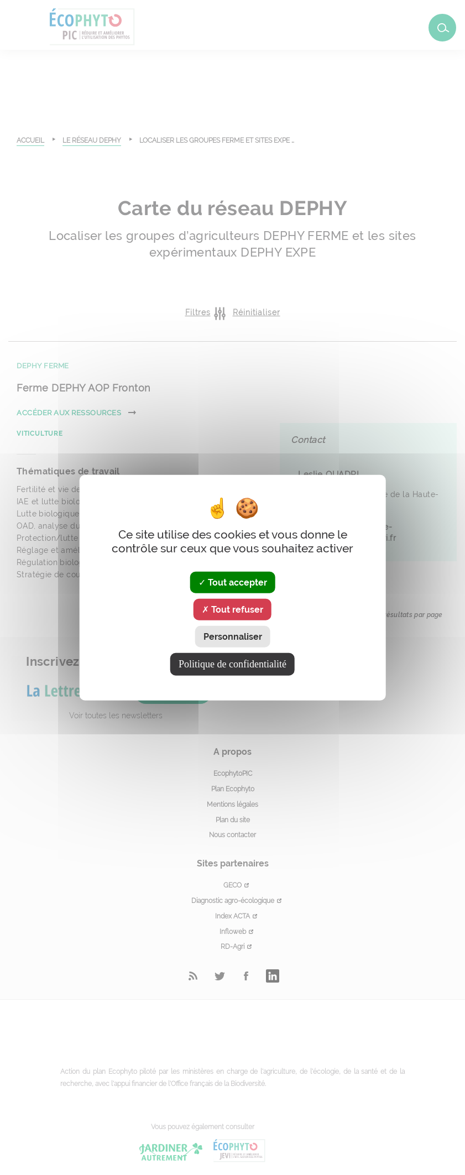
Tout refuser (232, 609)
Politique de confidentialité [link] (232, 664)
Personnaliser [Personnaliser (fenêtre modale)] (232, 636)
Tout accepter (232, 582)
